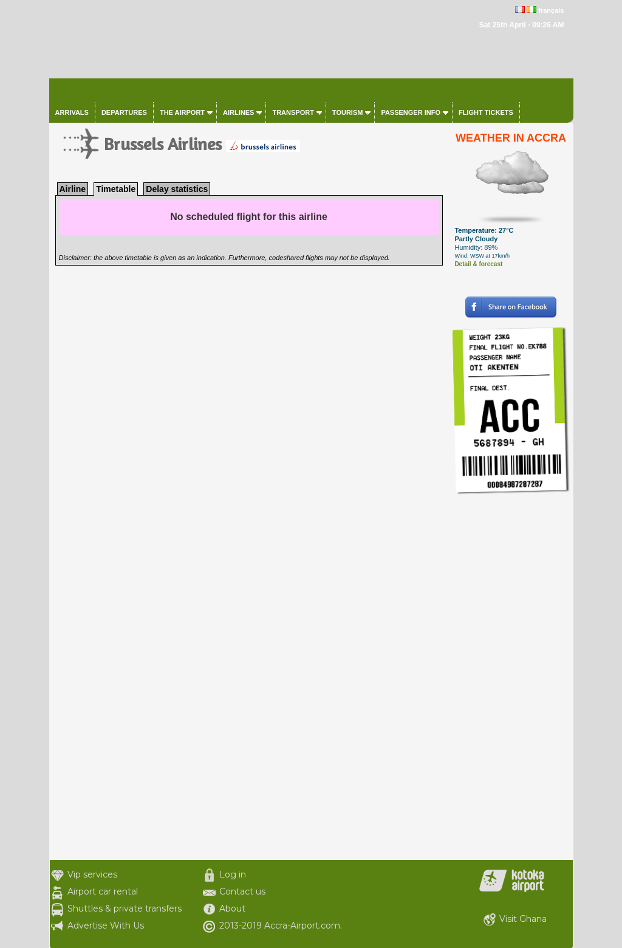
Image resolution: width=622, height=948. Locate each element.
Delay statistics (177, 189)
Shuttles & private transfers (124, 908)
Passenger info (410, 112)
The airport (182, 112)
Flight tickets (486, 112)
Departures (124, 112)
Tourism (347, 112)
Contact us (242, 891)
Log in (232, 874)
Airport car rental (102, 891)
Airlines (238, 112)
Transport (292, 112)
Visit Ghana (523, 918)
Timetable (115, 189)
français (551, 10)
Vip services (92, 874)
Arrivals (72, 112)
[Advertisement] (511, 677)
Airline (73, 189)
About (232, 908)
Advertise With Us (105, 925)
